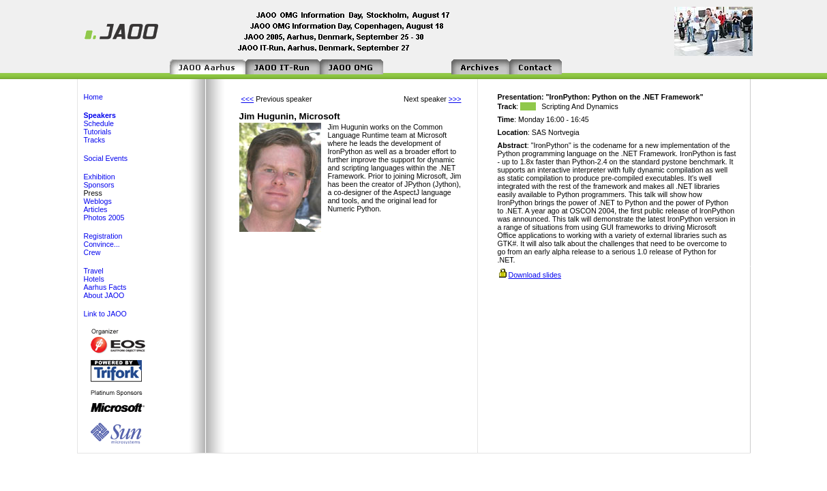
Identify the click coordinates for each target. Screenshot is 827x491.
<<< (247, 99)
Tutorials (97, 132)
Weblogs (98, 201)
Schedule (99, 123)
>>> (455, 99)
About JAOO (104, 295)
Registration (103, 236)
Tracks (95, 140)
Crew (92, 252)
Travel (94, 271)
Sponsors (99, 185)
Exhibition (99, 177)
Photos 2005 (104, 217)
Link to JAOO (105, 314)
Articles (96, 209)
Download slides (534, 275)
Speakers (100, 115)
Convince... (102, 244)
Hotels (94, 279)
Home (93, 97)
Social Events (106, 158)
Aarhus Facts (105, 287)
